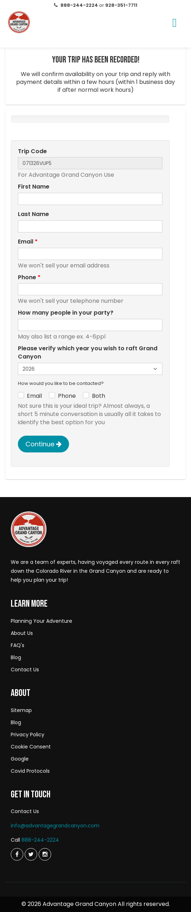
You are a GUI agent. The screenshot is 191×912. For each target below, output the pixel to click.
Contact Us (25, 669)
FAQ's (17, 645)
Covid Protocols (30, 771)
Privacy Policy (27, 734)
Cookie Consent (31, 746)
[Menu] (174, 23)
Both (98, 396)
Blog (16, 657)
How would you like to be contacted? (61, 383)
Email (28, 242)
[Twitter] (17, 854)
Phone (29, 277)
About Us (22, 633)
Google (20, 758)
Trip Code (32, 151)
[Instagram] (45, 854)
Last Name (33, 214)
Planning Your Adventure (41, 621)
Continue (43, 444)
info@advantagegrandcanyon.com (55, 825)
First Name (33, 187)
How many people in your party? (65, 313)
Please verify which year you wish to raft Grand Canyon (87, 353)
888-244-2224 (40, 839)
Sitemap (21, 710)
